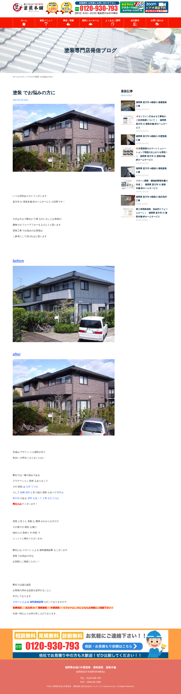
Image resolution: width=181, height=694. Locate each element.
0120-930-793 (94, 678)
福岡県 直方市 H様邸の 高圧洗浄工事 (151, 199)
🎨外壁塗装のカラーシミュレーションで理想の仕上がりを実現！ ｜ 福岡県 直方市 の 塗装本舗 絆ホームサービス (152, 154)
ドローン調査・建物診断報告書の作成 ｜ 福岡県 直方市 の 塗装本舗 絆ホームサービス (152, 184)
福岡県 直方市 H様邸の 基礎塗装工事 (151, 104)
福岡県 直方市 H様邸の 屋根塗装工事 (151, 170)
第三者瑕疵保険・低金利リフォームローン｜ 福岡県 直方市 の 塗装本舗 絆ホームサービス (152, 213)
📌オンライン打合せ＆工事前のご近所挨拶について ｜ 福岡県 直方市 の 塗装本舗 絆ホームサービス (151, 122)
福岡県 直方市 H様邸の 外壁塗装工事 (151, 138)
